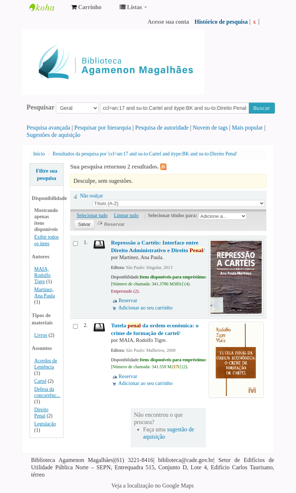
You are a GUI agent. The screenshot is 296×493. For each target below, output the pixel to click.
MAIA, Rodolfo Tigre (42, 275)
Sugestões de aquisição (54, 135)
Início (39, 154)
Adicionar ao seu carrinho (145, 308)
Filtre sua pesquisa (46, 174)
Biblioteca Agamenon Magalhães (47, 7)
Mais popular (247, 127)
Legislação (45, 424)
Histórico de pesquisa (221, 22)
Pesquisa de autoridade (162, 127)
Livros (40, 335)
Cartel (40, 381)
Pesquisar (41, 107)
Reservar (128, 300)
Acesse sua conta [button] (168, 22)
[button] (86, 7)
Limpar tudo (126, 215)
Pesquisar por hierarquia (102, 127)
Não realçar (91, 196)
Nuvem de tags (210, 127)
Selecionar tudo (92, 215)
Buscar (261, 107)
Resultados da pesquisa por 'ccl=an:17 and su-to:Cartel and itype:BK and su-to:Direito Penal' (145, 154)
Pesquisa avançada (48, 127)
